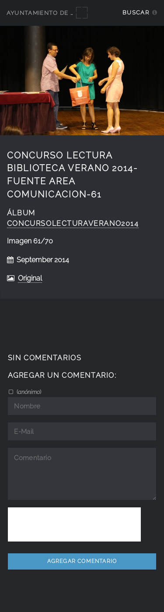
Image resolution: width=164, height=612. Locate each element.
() (28, 391)
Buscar (135, 12)
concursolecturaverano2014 (73, 223)
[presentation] (74, 524)
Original (30, 278)
